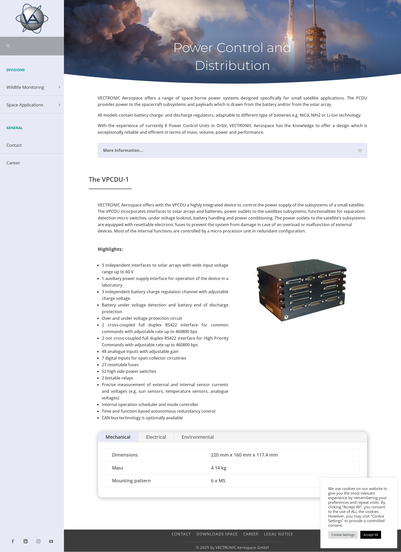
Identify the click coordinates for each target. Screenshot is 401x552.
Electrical (156, 437)
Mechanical (118, 437)
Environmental (198, 437)
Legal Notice (278, 533)
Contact (181, 533)
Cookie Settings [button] (343, 534)
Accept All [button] (370, 534)
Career (250, 533)
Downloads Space (217, 533)
